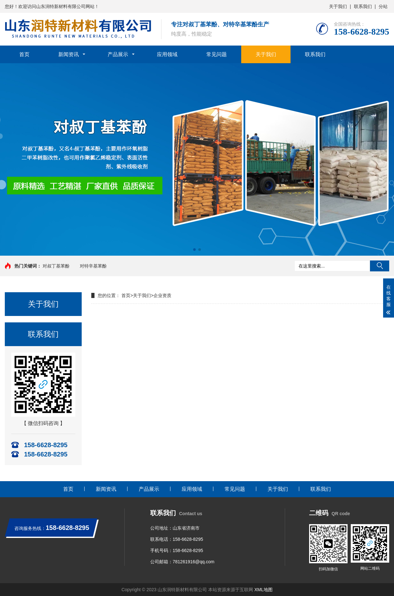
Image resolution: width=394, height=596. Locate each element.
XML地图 (263, 589)
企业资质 (162, 295)
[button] (194, 249)
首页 (24, 54)
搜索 (379, 265)
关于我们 (338, 6)
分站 (383, 6)
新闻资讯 (68, 54)
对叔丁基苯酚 (56, 265)
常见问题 (216, 54)
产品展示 (118, 54)
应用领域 (167, 54)
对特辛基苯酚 (93, 265)
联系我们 (363, 6)
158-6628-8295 (188, 539)
